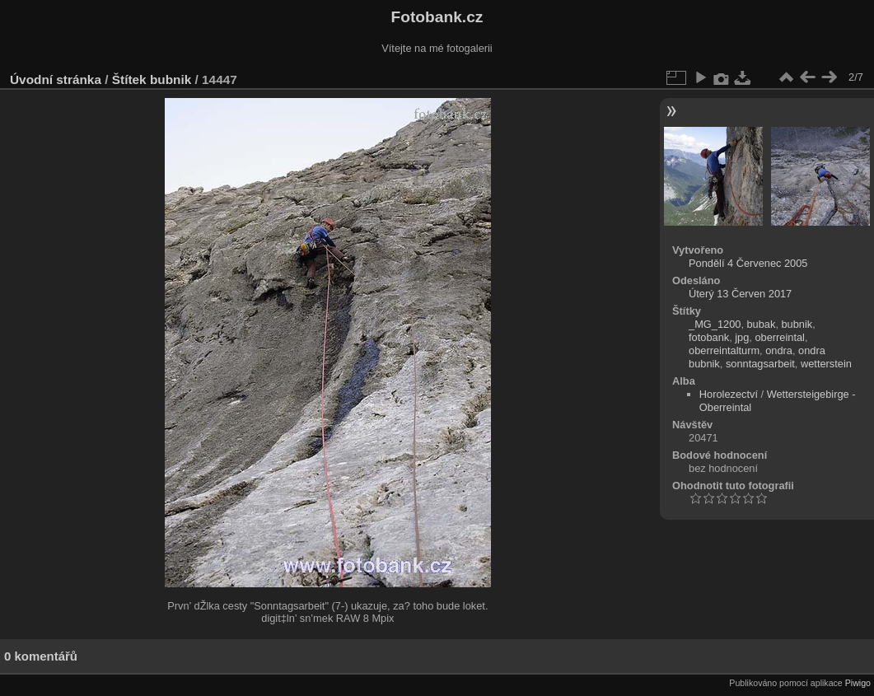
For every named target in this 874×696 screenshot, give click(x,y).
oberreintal (779, 337)
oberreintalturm (724, 350)
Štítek (129, 79)
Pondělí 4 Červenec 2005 (748, 263)
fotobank (709, 337)
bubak (761, 324)
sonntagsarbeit (760, 363)
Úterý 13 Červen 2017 (740, 293)
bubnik (170, 79)
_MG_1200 (715, 324)
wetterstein (826, 363)
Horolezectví (728, 394)
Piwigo (858, 683)
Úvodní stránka (55, 79)
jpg (742, 337)
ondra (778, 350)
